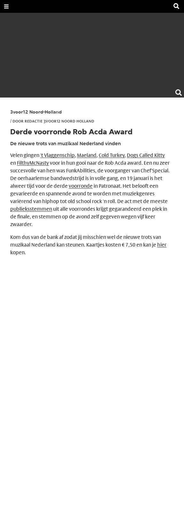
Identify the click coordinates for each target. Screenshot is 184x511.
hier (161, 245)
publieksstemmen (31, 209)
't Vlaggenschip (57, 155)
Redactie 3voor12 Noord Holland (59, 120)
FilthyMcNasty (33, 163)
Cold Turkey (112, 155)
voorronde (81, 186)
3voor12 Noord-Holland (36, 112)
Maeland (86, 155)
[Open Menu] (6, 6)
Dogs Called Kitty (146, 155)
